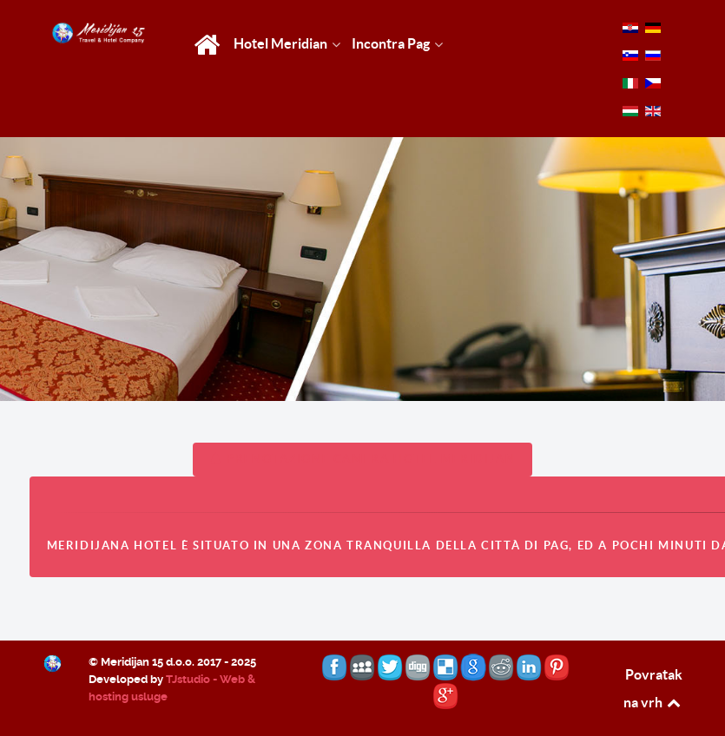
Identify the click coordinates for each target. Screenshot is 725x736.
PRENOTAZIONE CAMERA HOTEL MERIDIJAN (362, 458)
